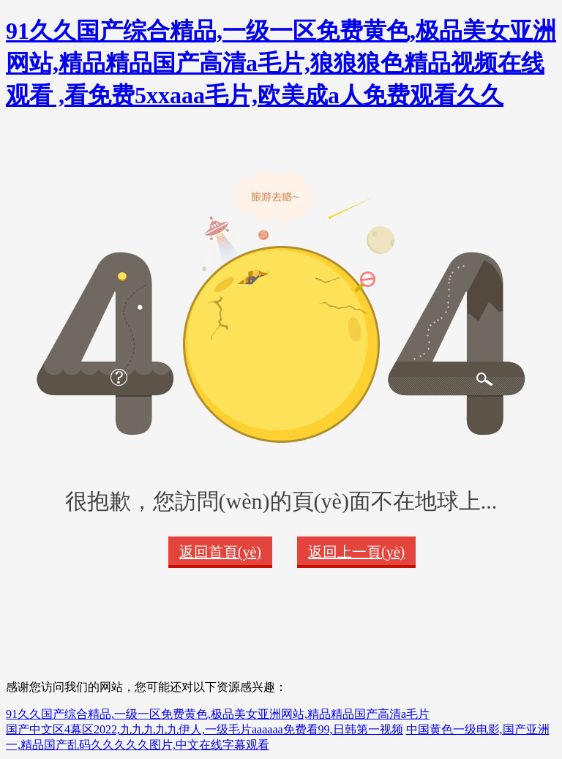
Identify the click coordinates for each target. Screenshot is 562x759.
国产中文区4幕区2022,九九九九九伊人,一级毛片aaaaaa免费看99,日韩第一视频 (204, 729)
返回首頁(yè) (220, 552)
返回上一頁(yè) (356, 552)
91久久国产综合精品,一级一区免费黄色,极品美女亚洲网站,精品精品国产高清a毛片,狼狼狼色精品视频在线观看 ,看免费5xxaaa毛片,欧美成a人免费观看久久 (281, 63)
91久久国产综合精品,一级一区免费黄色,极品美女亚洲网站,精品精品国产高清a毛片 (218, 714)
